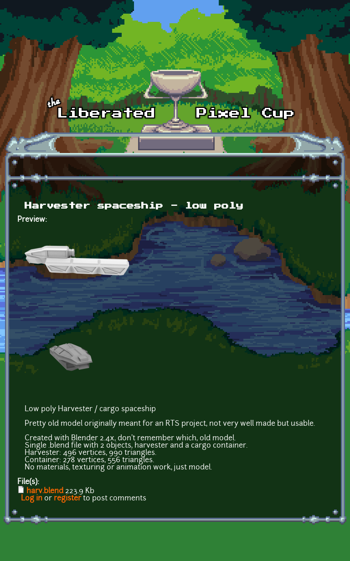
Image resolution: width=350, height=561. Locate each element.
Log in (31, 498)
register (67, 498)
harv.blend (44, 491)
